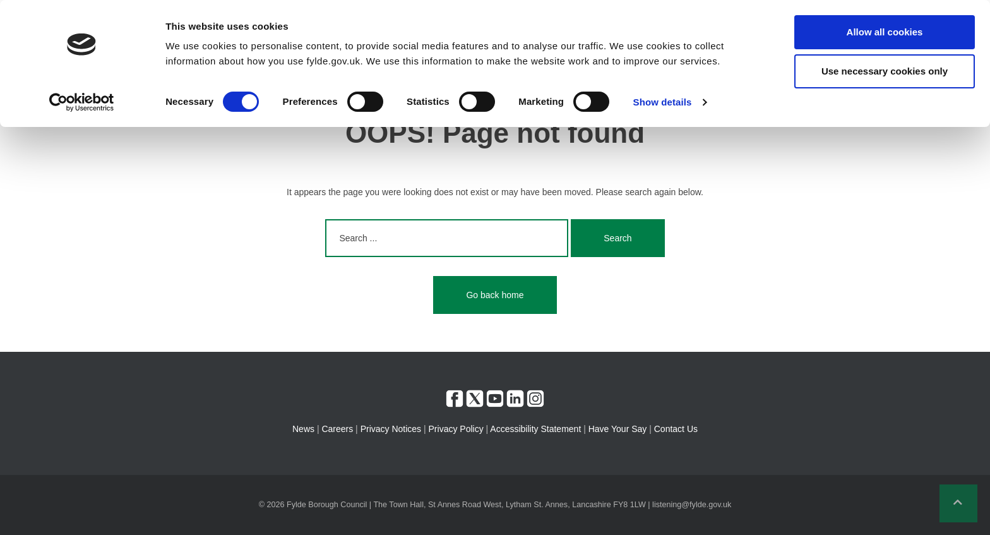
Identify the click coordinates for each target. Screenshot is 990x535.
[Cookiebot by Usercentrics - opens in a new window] (82, 102)
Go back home (494, 295)
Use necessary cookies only (884, 71)
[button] (958, 503)
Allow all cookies (885, 32)
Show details (662, 102)
